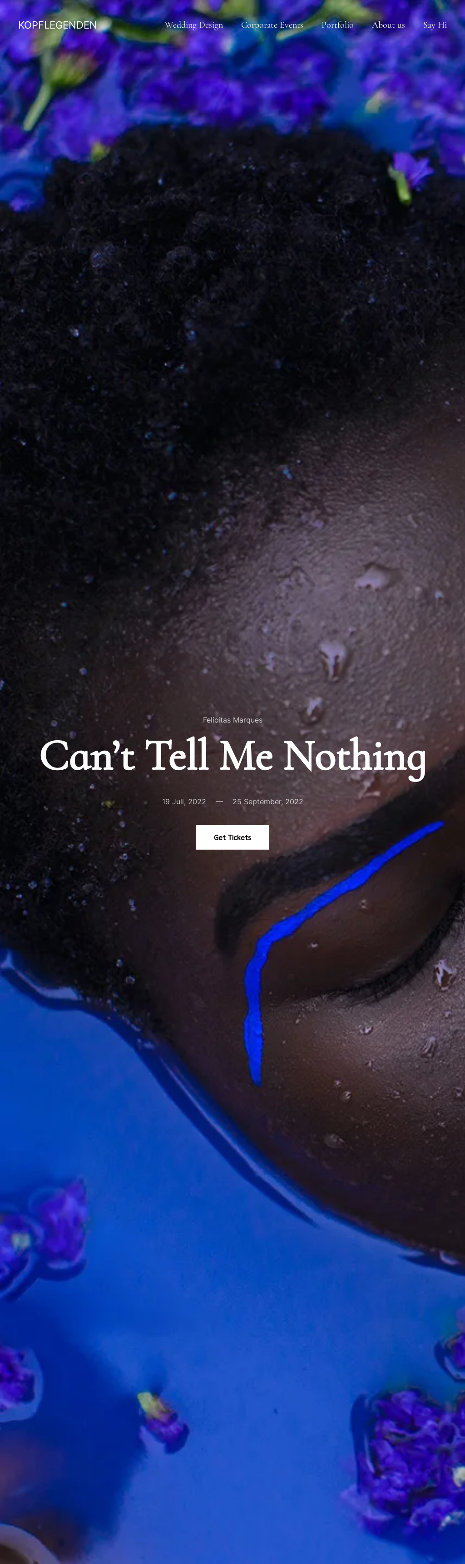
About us (388, 25)
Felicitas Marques (232, 719)
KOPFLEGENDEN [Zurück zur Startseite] (57, 25)
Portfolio (338, 25)
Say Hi (435, 25)
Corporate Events (272, 25)
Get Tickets (232, 837)
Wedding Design (194, 25)
